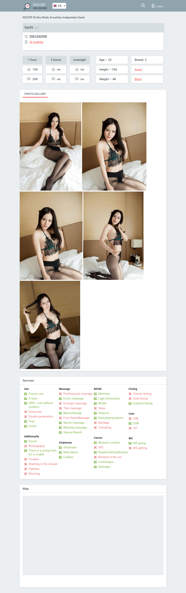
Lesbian (68, 457)
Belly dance (70, 452)
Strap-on (103, 413)
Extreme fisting (142, 403)
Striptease (69, 447)
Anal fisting (140, 398)
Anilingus (104, 466)
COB (136, 423)
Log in (158, 5)
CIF (135, 428)
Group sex (35, 411)
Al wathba (56, 17)
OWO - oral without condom (41, 405)
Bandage (103, 422)
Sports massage (73, 422)
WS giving (139, 443)
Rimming (34, 473)
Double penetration (41, 416)
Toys (32, 421)
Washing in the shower (43, 464)
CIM (135, 418)
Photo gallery (35, 93)
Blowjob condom (109, 442)
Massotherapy (72, 413)
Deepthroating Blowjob (113, 452)
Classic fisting (142, 393)
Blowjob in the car (109, 457)
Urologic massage (75, 403)
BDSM (102, 403)
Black (138, 79)
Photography (37, 446)
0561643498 (38, 36)
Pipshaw (34, 469)
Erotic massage (73, 398)
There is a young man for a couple (42, 452)
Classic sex (36, 393)
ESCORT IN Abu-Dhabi (36, 17)
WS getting (140, 448)
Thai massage (72, 408)
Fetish (33, 426)
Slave (101, 408)
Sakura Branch (72, 432)
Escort (33, 441)
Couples (34, 459)
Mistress (104, 393)
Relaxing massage (75, 427)
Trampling (104, 427)
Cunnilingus (105, 462)
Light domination (109, 398)
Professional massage (77, 393)
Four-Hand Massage (76, 418)
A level (33, 398)
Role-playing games (110, 418)
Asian (138, 69)
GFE (101, 447)
